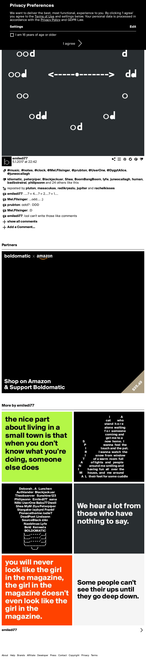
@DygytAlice (116, 170)
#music (13, 170)
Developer (42, 655)
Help (12, 655)
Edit (133, 27)
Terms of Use (44, 16)
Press (53, 655)
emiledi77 (20, 158)
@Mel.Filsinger (58, 170)
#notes (27, 170)
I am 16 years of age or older (35, 35)
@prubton (79, 170)
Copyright (74, 655)
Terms (94, 655)
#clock (40, 170)
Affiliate (31, 655)
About (5, 655)
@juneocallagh (18, 174)
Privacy (85, 655)
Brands (21, 655)
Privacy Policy (50, 20)
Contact (62, 655)
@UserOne (97, 170)
